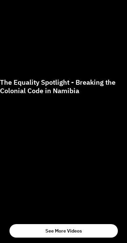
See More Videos (63, 231)
